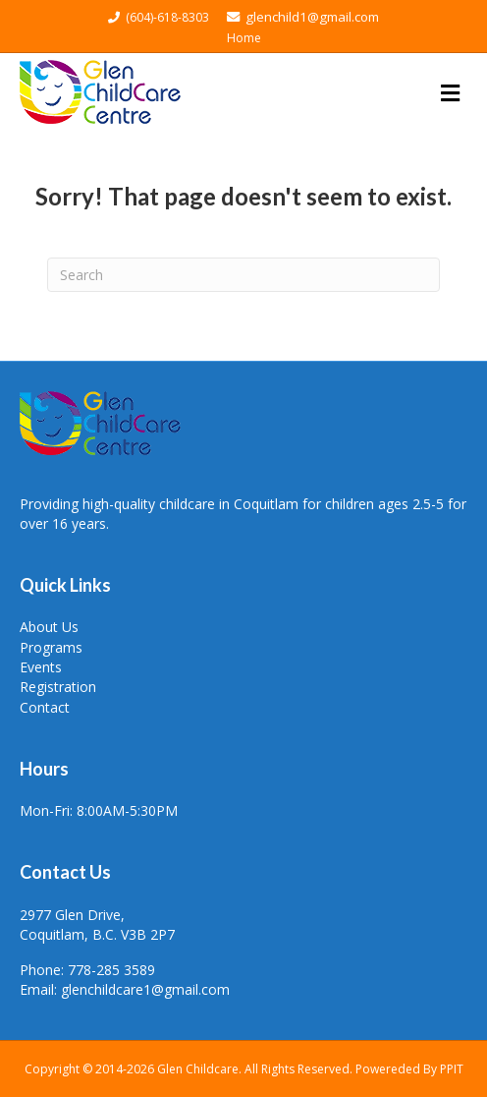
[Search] (243, 275)
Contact (45, 707)
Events (41, 667)
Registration (58, 686)
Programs (51, 647)
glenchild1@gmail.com (303, 17)
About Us (49, 626)
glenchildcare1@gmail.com (145, 989)
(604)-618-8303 (160, 17)
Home (244, 37)
